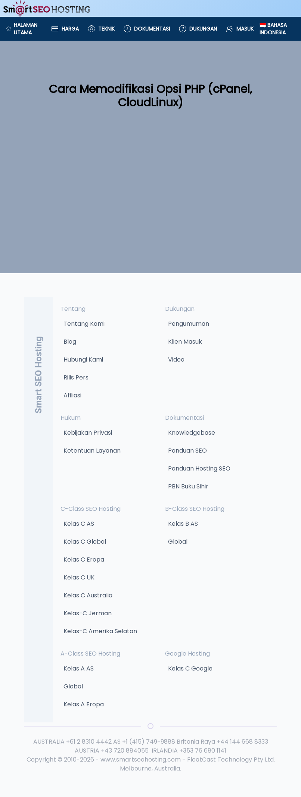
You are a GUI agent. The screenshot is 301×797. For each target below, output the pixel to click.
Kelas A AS (78, 668)
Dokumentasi (147, 28)
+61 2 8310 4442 (89, 741)
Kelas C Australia (87, 595)
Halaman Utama (21, 28)
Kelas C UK (78, 577)
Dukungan (198, 28)
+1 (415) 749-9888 (148, 741)
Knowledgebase (191, 432)
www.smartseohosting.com (140, 759)
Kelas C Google (190, 668)
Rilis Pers (76, 377)
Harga (65, 28)
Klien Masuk (185, 341)
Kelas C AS (78, 523)
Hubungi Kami (83, 359)
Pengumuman (188, 323)
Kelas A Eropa (83, 704)
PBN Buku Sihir (188, 486)
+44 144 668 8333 (242, 741)
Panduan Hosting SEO (199, 468)
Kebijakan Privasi (87, 432)
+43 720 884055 (125, 750)
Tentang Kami (84, 323)
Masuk (240, 28)
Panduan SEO (187, 450)
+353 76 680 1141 (202, 750)
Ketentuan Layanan (92, 450)
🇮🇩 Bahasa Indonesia (273, 28)
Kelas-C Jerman (87, 613)
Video (176, 359)
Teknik (101, 28)
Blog (69, 341)
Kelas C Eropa (83, 559)
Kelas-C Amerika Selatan (100, 631)
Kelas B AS (183, 523)
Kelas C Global (84, 541)
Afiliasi (72, 395)
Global (177, 541)
